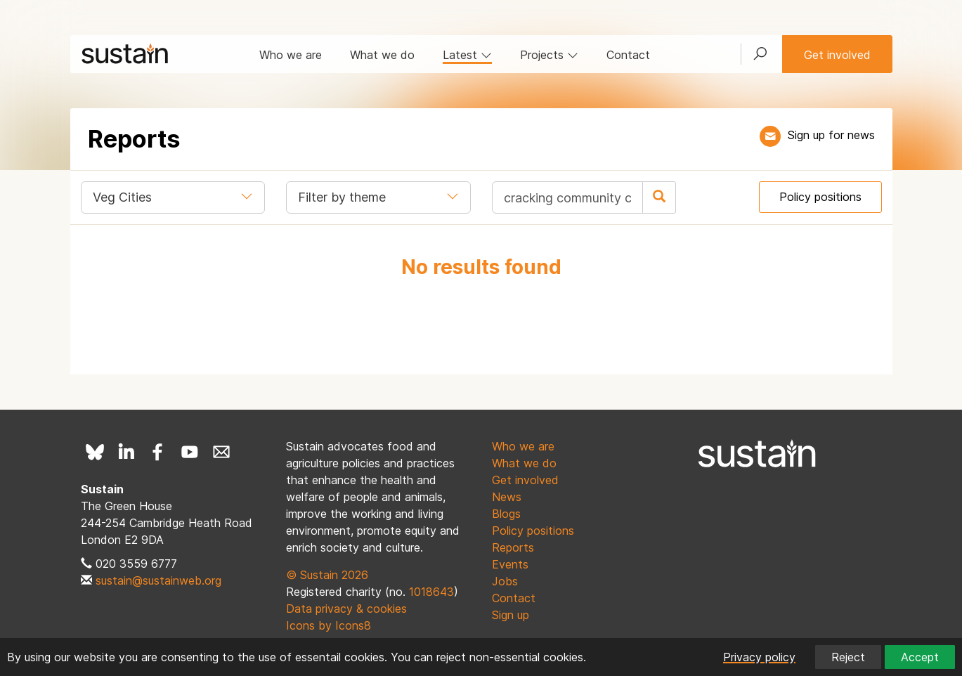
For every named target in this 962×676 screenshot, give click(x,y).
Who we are (290, 55)
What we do (382, 55)
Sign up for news (831, 135)
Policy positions (820, 197)
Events (510, 564)
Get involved (837, 55)
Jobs (505, 581)
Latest (467, 55)
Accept (920, 657)
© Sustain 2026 (327, 575)
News (506, 497)
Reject (848, 657)
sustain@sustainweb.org (158, 580)
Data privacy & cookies (346, 609)
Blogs (506, 514)
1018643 (431, 592)
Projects (549, 55)
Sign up (510, 615)
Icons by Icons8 (328, 625)
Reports (513, 547)
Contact (628, 55)
